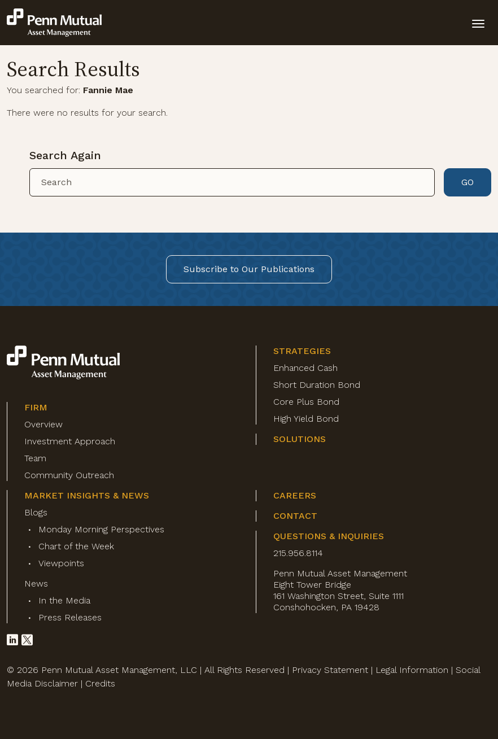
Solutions (299, 439)
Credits (100, 683)
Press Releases (70, 617)
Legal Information (411, 669)
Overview (43, 424)
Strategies (302, 351)
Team (35, 458)
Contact (295, 515)
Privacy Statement (330, 669)
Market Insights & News (86, 495)
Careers (294, 495)
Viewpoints (61, 563)
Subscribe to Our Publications (249, 269)
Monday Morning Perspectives (101, 529)
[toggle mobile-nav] (478, 22)
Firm (35, 407)
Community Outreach (69, 475)
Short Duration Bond (316, 384)
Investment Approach (69, 441)
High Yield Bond (306, 418)
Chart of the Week (76, 546)
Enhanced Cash (305, 367)
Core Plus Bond (306, 401)
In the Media (64, 600)
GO (467, 182)
